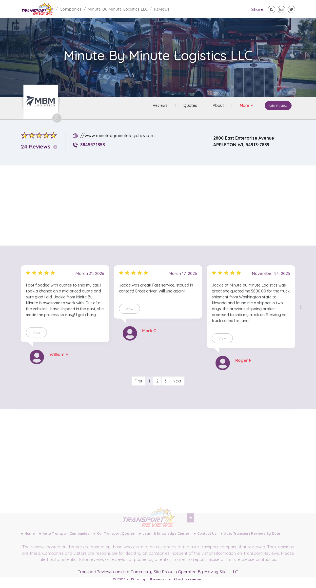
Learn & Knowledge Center (165, 539)
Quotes (189, 105)
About (217, 105)
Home (29, 539)
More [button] (244, 105)
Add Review (277, 106)
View (36, 344)
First (138, 392)
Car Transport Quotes (116, 539)
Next (177, 392)
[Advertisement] (162, 204)
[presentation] (300, 317)
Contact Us (206, 539)
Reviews (159, 105)
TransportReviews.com (100, 571)
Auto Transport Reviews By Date (252, 539)
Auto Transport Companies (66, 539)
